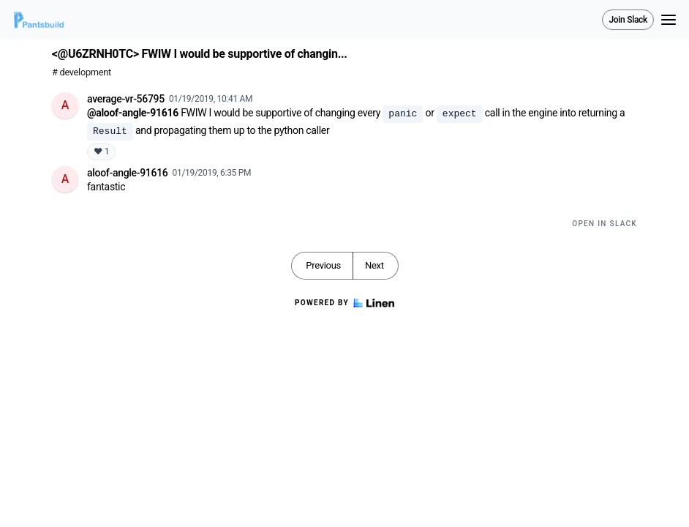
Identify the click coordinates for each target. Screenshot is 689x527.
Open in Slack (604, 224)
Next (374, 265)
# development (81, 72)
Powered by (344, 303)
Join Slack (628, 20)
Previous (323, 265)
